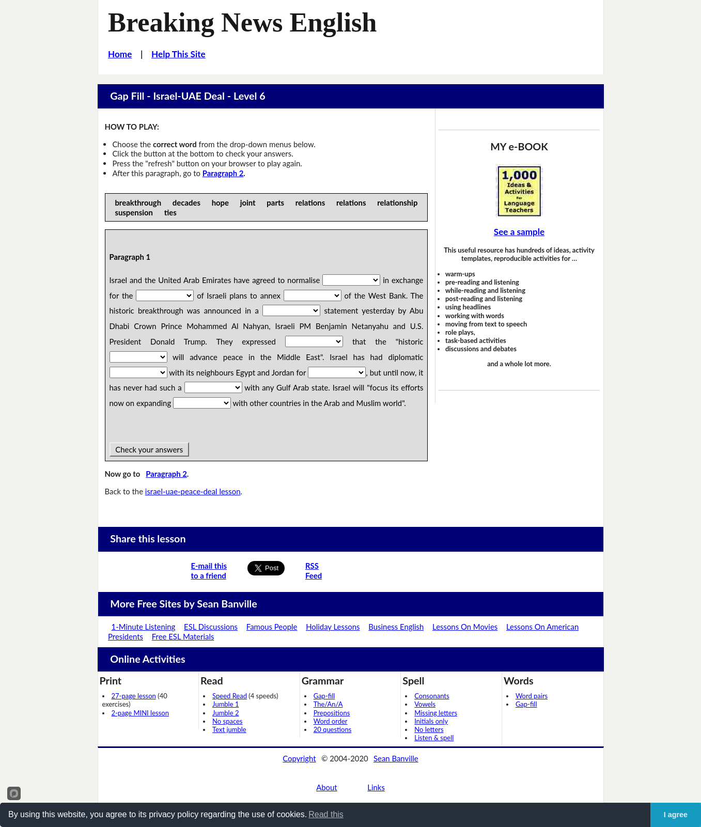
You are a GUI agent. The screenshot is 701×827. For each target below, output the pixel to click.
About (326, 787)
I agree (676, 814)
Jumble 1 (225, 704)
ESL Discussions (211, 626)
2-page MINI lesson (140, 713)
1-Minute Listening (144, 626)
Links (376, 787)
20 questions (333, 729)
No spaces (227, 721)
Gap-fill (324, 696)
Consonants (431, 696)
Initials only (431, 721)
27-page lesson (134, 696)
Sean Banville (395, 758)
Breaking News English (242, 22)
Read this (326, 814)
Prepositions (332, 713)
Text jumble (229, 729)
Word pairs (532, 696)
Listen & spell (434, 738)
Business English (396, 626)
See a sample (519, 231)
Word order (331, 721)
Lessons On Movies (464, 626)
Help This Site (178, 54)
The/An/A (328, 704)
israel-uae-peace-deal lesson (193, 491)
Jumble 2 (225, 713)
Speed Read (229, 696)
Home (120, 54)
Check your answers (149, 449)
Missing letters (435, 713)
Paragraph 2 (223, 173)
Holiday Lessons (333, 626)
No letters (428, 729)
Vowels (424, 704)
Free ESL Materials (183, 636)
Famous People (272, 626)
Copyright (299, 758)
